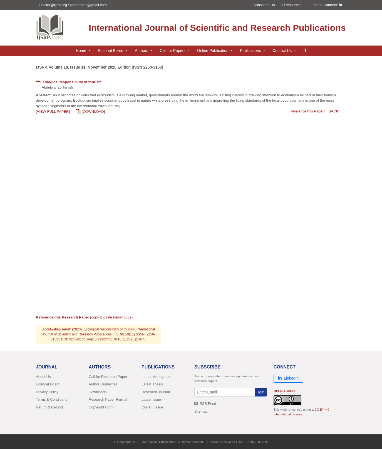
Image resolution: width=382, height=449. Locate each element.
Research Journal (156, 392)
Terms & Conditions (51, 399)
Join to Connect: (327, 5)
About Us (43, 377)
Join (260, 392)
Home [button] (81, 50)
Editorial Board (47, 384)
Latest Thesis (152, 384)
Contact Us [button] (282, 50)
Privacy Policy (47, 392)
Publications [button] (251, 50)
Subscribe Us (263, 5)
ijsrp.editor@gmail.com (88, 5)
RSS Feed (205, 404)
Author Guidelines (103, 384)
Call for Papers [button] (173, 50)
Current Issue (152, 407)
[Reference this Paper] (306, 111)
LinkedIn (288, 378)
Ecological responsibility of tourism (70, 82)
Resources (292, 5)
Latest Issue (151, 399)
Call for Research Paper (108, 377)
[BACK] (333, 111)
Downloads (97, 392)
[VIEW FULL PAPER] (53, 111)
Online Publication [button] (213, 50)
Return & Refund (49, 407)
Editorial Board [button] (111, 50)
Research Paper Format (108, 399)
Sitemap (201, 411)
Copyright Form (101, 407)
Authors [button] (142, 50)
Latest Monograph (156, 377)
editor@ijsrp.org (54, 5)
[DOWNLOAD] (93, 111)
